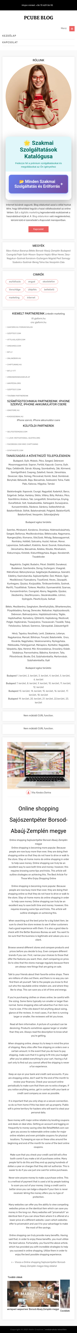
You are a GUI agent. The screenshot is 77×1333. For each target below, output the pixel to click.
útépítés (32, 289)
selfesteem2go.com (17, 432)
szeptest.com (14, 333)
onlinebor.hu (14, 358)
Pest (59, 258)
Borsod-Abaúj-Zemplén (48, 250)
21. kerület (47, 698)
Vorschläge (15, 289)
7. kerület (21, 683)
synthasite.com (15, 450)
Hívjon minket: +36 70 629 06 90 (37, 5)
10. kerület (53, 683)
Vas (47, 262)
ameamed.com (14, 346)
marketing (14, 297)
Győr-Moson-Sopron (33, 254)
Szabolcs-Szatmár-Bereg (25, 262)
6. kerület (38, 679)
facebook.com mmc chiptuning (22, 444)
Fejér (20, 254)
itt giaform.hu (38, 318)
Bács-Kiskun (13, 250)
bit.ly (10, 352)
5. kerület (65, 675)
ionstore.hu (13, 410)
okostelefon (49, 281)
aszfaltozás (15, 281)
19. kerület (24, 698)
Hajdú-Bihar (51, 254)
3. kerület (43, 675)
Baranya (24, 250)
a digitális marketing (29, 212)
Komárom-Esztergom (37, 258)
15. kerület (47, 691)
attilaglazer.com (16, 339)
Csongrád (12, 254)
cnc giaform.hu (38, 322)
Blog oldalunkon (40, 216)
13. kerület (24, 691)
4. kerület (54, 675)
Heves (61, 254)
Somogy (66, 258)
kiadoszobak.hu (15, 416)
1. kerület (22, 675)
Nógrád (52, 258)
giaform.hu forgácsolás (20, 327)
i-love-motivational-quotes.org (23, 438)
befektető (49, 289)
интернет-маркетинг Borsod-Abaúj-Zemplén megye (33, 1309)
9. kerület (42, 683)
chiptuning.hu (14, 364)
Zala (62, 262)
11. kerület (65, 683)
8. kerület (32, 683)
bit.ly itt (11, 371)
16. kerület (59, 691)
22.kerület (59, 698)
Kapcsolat (10, 42)
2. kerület (32, 675)
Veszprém (54, 262)
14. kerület (36, 691)
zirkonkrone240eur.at (18, 377)
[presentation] (64, 1295)
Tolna (42, 262)
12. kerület (38, 687)
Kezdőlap (9, 36)
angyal (31, 281)
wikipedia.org (14, 383)
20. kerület (35, 698)
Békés (32, 250)
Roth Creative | (48, 1329)
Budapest (66, 250)
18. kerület (42, 695)
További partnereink (17, 396)
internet (31, 297)
